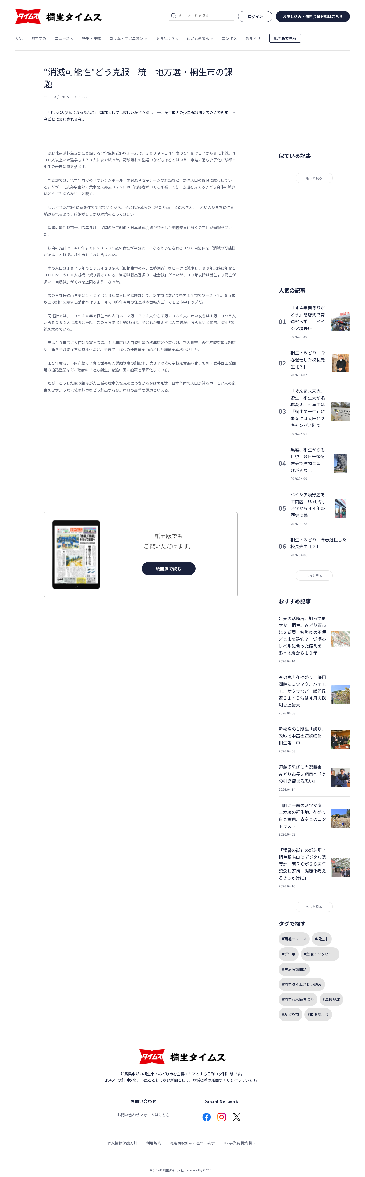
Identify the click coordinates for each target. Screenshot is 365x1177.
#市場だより (318, 1014)
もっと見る (314, 178)
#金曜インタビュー (320, 954)
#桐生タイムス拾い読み (302, 984)
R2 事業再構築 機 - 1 (241, 1143)
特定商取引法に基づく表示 (192, 1143)
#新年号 (288, 954)
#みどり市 (290, 1014)
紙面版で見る (285, 38)
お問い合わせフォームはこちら (143, 1114)
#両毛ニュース (294, 938)
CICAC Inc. (210, 1170)
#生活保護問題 (294, 969)
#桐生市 (321, 938)
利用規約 (153, 1143)
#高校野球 (331, 999)
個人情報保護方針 (122, 1143)
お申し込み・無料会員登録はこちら (313, 16)
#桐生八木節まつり (298, 999)
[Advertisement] (141, 452)
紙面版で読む (169, 568)
